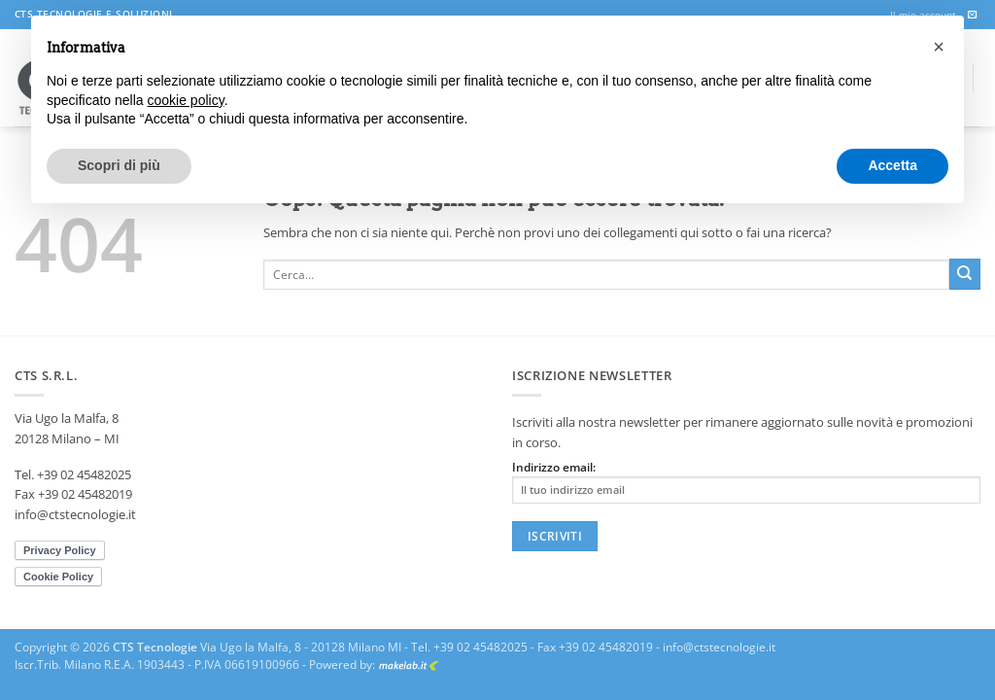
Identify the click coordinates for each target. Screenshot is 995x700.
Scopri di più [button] (119, 165)
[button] (938, 46)
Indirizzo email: (746, 482)
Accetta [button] (892, 165)
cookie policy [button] (186, 100)
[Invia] (964, 274)
